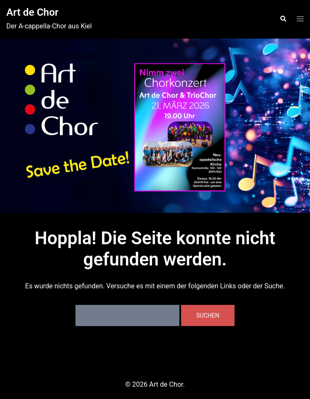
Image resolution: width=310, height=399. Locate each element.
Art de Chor (32, 12)
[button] (282, 19)
